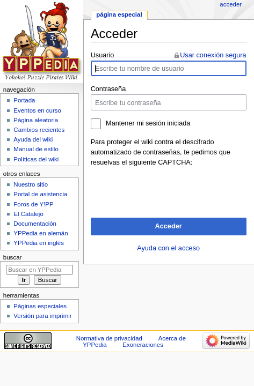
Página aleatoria (35, 120)
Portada (24, 100)
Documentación (34, 223)
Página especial (119, 14)
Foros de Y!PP (33, 204)
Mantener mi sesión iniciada (148, 123)
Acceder (168, 226)
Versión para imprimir (42, 316)
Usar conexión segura (213, 55)
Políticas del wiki (36, 159)
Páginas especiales (40, 306)
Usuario (102, 55)
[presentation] (172, 189)
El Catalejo (28, 214)
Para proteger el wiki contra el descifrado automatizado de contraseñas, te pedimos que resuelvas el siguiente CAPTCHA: (160, 152)
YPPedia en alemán (40, 233)
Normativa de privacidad (109, 338)
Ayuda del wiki (33, 139)
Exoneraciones (142, 345)
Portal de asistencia (40, 194)
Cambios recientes (38, 130)
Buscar (12, 257)
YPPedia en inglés (38, 243)
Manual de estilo (35, 149)
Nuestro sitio (30, 184)
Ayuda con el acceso (168, 248)
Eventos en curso (37, 110)
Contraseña (108, 89)
